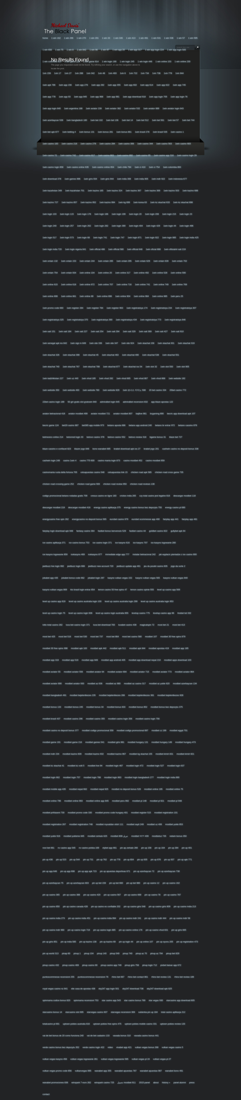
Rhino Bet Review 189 (184, 977)
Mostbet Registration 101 (166, 812)
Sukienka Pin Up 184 (148, 1012)
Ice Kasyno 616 (122, 542)
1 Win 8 (70, 49)
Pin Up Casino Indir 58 (180, 918)
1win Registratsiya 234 (161, 308)
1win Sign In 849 (78, 343)
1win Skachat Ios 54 (132, 366)
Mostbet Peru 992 (120, 801)
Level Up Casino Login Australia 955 (112, 613)
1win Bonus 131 (86, 132)
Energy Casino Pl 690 (175, 507)
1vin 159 (47, 73)
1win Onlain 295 (123, 261)
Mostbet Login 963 (112, 777)
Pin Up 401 (187, 848)
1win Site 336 (95, 343)
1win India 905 (141, 179)
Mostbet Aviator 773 (161, 671)
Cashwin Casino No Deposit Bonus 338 (180, 448)
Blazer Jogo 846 (81, 448)
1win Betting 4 (69, 132)
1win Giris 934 (90, 179)
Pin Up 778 (115, 859)
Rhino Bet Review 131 (161, 977)
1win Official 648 (134, 249)
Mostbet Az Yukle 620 (159, 683)
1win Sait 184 (65, 331)
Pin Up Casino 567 (112, 894)
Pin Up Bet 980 (133, 883)
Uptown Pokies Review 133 (172, 1024)
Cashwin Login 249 (51, 460)
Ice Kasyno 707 (140, 542)
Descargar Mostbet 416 (79, 507)
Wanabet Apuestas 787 (126, 1070)
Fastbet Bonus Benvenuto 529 (112, 531)
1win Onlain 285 (105, 261)
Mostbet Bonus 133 (52, 707)
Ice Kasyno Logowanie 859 (55, 554)
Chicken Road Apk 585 (141, 472)
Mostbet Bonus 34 (94, 707)
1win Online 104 (87, 272)
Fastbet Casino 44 (137, 531)
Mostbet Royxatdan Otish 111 (109, 824)
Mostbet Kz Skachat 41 (53, 765)
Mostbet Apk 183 (79, 648)
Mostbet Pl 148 (139, 801)
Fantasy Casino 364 (85, 531)
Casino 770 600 (87, 460)
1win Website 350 (51, 390)
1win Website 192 (177, 378)
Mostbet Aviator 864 (184, 671)
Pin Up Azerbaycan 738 (169, 871)
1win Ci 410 (140, 167)
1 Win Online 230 (182, 61)
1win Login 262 (84, 225)
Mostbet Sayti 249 (135, 824)
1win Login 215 (169, 214)
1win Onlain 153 (68, 261)
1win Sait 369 (145, 331)
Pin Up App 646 (50, 871)
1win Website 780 (91, 390)
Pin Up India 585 (68, 941)
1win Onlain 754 (50, 272)
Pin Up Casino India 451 (79, 918)
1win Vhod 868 (158, 378)
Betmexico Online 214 (53, 437)
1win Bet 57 (173, 120)
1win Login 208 (152, 214)
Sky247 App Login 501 (108, 988)
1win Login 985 (169, 237)
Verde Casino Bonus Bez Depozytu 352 (61, 1047)
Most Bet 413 (178, 625)
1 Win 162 (56, 38)
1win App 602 (130, 85)
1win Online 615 (50, 284)
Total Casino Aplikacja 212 (173, 1012)
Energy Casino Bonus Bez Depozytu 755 (143, 507)
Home (45, 38)
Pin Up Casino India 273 (54, 918)
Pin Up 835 (142, 859)
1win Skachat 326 (51, 355)
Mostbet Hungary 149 (161, 742)
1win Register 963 (114, 308)
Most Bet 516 (64, 636)
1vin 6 (123, 73)
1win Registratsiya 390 (101, 319)
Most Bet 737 (96, 636)
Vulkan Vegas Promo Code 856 (57, 1070)
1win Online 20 (105, 272)
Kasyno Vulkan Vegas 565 (147, 578)
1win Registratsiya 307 (185, 308)
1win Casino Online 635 (78, 167)
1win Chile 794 (124, 167)
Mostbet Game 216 (73, 742)
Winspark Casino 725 (104, 1082)
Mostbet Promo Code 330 (80, 812)
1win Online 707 (105, 284)
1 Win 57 (181, 38)
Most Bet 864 (112, 636)
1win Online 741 (142, 284)
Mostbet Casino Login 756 (148, 718)
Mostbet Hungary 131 (138, 742)
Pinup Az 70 (141, 953)
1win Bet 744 (188, 120)
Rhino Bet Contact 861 (138, 977)
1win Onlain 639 (160, 261)
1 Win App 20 (118, 49)
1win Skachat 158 (145, 343)
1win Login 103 (49, 214)
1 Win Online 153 (163, 61)
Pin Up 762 (102, 859)
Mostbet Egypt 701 (178, 730)
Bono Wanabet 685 (101, 448)
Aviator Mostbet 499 (77, 413)
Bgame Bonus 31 (158, 437)
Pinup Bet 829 (172, 953)
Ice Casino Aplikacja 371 (54, 542)
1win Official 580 (116, 249)
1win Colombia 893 (172, 167)
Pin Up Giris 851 (50, 941)
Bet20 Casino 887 (70, 425)
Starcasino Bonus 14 (52, 1012)
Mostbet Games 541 (94, 742)
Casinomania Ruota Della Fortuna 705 (60, 472)
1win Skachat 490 (130, 355)
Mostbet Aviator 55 (51, 671)
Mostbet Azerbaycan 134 (185, 683)
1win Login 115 (67, 214)
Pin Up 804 (129, 859)
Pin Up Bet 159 (99, 883)
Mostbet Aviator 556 (73, 671)
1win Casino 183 (50, 143)
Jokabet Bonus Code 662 (73, 578)
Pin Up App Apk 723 (87, 871)
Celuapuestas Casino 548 (92, 472)
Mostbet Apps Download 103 (177, 660)
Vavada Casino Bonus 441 (146, 1035)
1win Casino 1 (177, 132)
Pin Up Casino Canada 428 (75, 906)
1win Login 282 (101, 225)
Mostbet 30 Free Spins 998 (55, 648)
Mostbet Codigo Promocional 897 (132, 730)
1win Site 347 (111, 343)
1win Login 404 (136, 225)
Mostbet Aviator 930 (74, 683)
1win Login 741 (100, 237)
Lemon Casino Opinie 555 (142, 589)
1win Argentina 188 (73, 108)
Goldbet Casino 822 (158, 531)
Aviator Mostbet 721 (100, 413)
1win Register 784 (95, 308)
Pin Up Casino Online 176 (130, 930)
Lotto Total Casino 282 (52, 625)
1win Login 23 (185, 214)
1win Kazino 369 (152, 190)
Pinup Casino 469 (70, 965)
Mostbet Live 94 (95, 765)
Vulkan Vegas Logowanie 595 (114, 1059)
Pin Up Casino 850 (51, 906)
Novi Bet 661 (48, 848)
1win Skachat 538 (150, 355)
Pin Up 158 (146, 848)
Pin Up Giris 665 (178, 930)
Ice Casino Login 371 (102, 542)
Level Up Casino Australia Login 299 (121, 601)
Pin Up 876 (156, 859)
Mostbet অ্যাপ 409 (139, 836)
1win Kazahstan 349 (52, 190)
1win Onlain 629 (142, 261)
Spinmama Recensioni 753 (86, 1000)
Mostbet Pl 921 (157, 801)
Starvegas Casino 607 (97, 1012)
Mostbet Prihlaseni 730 (53, 812)
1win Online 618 (68, 284)
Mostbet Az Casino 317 (135, 683)
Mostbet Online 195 (153, 789)
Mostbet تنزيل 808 (119, 836)
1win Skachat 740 (51, 366)
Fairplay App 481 (189, 519)
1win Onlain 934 (68, 272)
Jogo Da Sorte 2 (178, 566)
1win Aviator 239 (94, 108)
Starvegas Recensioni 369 (123, 1012)
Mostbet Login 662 (51, 777)
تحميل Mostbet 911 (126, 1082)
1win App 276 (81, 85)
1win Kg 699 (124, 202)
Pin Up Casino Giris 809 (159, 906)
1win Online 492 (141, 272)
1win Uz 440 (72, 378)
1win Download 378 (52, 179)
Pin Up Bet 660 (116, 883)
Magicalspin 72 (147, 625)
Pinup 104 (89, 953)
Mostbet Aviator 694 (117, 671)
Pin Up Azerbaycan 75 (53, 883)
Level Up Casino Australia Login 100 (85, 601)
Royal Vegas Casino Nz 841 (55, 988)
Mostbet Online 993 (73, 801)
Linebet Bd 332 (184, 613)
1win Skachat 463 (110, 355)
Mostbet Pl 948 (175, 801)
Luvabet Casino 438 (127, 625)
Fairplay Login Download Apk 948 (58, 531)
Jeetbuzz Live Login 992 (53, 566)
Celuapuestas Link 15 (118, 472)
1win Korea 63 (140, 202)
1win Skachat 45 (90, 355)
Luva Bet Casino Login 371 (78, 625)
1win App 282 (97, 85)
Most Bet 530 (80, 636)
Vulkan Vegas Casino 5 (172, 1047)
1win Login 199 (119, 214)
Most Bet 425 (49, 636)
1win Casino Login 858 (53, 167)
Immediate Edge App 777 (117, 554)
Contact (46, 1094)
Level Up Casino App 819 (54, 601)
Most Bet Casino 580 (132, 636)
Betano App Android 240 (140, 425)
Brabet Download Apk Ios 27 (127, 448)
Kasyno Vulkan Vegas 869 (55, 589)
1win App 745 (179, 85)
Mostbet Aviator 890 (52, 683)
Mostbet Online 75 (174, 789)
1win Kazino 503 (171, 190)
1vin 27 (67, 73)
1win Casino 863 (106, 155)
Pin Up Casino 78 (152, 894)
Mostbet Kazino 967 (116, 754)
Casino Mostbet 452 (132, 460)
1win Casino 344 (145, 143)
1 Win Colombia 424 (52, 61)
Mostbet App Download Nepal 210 (145, 660)
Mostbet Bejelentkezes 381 (141, 695)
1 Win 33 (106, 38)
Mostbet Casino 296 (73, 718)
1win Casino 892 (125, 155)
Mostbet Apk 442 (98, 648)
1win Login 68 (83, 237)
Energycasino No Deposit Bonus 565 (89, 519)
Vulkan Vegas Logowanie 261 (84, 1059)
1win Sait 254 (97, 331)
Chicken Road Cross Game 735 (169, 472)
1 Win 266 (68, 38)
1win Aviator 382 (113, 108)
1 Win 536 (168, 38)
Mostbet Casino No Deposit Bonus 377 (60, 730)
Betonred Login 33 (74, 437)
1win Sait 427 (161, 331)
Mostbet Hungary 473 (185, 742)
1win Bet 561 (158, 120)
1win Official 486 (97, 249)
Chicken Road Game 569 (88, 484)
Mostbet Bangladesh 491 (54, 695)
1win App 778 (49, 96)
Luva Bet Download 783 (104, 625)
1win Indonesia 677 (177, 179)
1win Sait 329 (129, 331)
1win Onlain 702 (179, 261)
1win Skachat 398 (71, 355)
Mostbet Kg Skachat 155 (140, 754)
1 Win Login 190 (109, 61)
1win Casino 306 (126, 143)
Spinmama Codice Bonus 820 (56, 1000)
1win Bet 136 (112, 120)
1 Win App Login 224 (154, 49)
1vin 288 (79, 73)
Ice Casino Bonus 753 (79, 542)
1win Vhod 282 (106, 378)
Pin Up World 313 (50, 953)
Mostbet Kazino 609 (72, 754)
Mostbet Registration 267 (54, 824)
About (156, 1082)
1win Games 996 (72, 179)
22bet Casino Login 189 (53, 402)
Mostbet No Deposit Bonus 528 (126, 789)
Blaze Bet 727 (175, 437)
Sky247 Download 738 (132, 988)
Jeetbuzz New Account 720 (100, 566)
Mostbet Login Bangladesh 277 (139, 777)
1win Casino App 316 (164, 155)
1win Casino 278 (88, 143)
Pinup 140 (101, 953)
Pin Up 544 (74, 859)
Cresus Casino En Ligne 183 (103, 495)
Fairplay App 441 (171, 519)
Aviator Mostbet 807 (122, 413)
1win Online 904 (122, 296)
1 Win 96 (94, 49)
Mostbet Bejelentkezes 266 (112, 695)
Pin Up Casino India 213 (185, 906)
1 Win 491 (143, 38)
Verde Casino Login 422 (93, 1047)
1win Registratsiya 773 (150, 319)
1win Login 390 (119, 225)
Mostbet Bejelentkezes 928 (170, 695)
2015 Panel (144, 1082)
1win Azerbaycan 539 (53, 120)
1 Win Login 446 (145, 61)
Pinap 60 (66, 953)
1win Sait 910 (177, 331)
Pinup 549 (114, 953)
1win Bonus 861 (124, 132)
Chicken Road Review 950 (115, 484)
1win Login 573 (67, 237)
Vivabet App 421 (124, 1047)
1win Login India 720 (52, 249)
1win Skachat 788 (91, 366)
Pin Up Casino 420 (91, 894)
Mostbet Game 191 (52, 742)
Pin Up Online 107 (144, 941)
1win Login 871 (134, 237)
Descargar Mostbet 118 (184, 495)
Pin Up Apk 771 (185, 859)
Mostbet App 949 (90, 660)
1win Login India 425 (188, 237)
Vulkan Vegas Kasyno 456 (55, 1059)
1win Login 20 (135, 214)
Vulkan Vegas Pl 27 (162, 1059)
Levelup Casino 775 (141, 613)
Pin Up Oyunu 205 (164, 941)
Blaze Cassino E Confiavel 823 (57, 448)
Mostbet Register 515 (141, 812)
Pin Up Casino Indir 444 (155, 918)
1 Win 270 (81, 38)
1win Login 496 (186, 225)
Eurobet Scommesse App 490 (146, 519)
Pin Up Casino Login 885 (104, 930)
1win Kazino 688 (190, 190)
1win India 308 (124, 179)
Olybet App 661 (109, 848)
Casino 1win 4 (69, 460)
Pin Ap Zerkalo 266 (129, 848)
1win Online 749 (160, 284)
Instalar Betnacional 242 (144, 554)
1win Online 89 (86, 296)
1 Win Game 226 (72, 61)
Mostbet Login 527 (155, 765)
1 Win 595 (192, 38)
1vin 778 (168, 73)
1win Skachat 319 (186, 343)
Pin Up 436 (48, 859)
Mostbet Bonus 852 (138, 707)
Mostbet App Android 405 (113, 660)
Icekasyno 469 (78, 554)
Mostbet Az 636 (94, 683)
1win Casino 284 (107, 143)
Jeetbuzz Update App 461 (128, 566)
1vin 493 (112, 73)
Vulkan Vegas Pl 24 (141, 1059)
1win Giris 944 (107, 179)
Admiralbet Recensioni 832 (135, 402)
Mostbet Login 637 (175, 765)
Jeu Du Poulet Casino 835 (155, 566)
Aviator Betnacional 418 (54, 413)
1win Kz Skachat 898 (183, 202)
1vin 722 (133, 73)
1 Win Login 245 (127, 61)
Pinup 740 (127, 953)
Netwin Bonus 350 (178, 836)
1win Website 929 (111, 390)
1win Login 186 (101, 214)
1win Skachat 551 (170, 355)
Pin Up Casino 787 (172, 894)
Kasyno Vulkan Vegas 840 (175, 578)
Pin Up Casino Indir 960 (53, 930)
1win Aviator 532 (132, 108)
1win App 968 (96, 96)
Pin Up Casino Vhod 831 (157, 930)
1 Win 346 (118, 38)
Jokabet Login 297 (96, 578)
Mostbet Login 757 (71, 777)
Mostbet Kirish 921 (185, 754)
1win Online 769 (179, 284)
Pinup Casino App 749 (111, 965)
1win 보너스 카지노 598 (134, 390)
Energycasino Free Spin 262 (56, 519)
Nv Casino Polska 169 (89, 848)
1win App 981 (112, 96)
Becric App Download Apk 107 (181, 413)
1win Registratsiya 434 (126, 319)
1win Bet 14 (127, 120)
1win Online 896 (104, 296)
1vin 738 (156, 73)
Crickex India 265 (128, 495)
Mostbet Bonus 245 (73, 707)
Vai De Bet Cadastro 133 (98, 1035)
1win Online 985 (159, 296)
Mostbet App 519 (70, 660)
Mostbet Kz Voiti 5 (75, 765)
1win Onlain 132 (50, 261)
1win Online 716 (123, 284)
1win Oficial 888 (153, 249)
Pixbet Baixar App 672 (170, 965)
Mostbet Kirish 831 (164, 754)
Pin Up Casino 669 (132, 894)
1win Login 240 (49, 225)
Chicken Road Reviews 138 (142, 484)
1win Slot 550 (166, 366)
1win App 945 (80, 96)
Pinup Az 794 (156, 953)
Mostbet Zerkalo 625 (97, 836)
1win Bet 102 (96, 120)
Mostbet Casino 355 (95, 718)
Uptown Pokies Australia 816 (76, 1024)
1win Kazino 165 (95, 190)
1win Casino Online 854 (103, 167)
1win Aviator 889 (151, 108)
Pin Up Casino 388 (71, 894)
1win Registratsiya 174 (136, 308)
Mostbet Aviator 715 (139, 671)
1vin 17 (57, 73)
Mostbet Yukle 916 (51, 836)
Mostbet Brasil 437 (51, 718)
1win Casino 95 (143, 155)
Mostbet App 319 (51, 660)
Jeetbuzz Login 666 (76, 566)
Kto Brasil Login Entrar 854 (82, 589)
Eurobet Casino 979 (119, 519)
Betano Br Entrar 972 (165, 425)
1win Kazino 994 (107, 202)
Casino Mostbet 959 (155, 460)
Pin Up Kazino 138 (87, 941)
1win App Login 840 (52, 108)
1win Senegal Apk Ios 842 (55, 343)
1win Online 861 (68, 296)
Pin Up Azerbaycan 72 (143, 871)
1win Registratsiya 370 (77, 319)
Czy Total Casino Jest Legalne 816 (154, 495)
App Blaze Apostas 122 (162, 402)
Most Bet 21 (163, 625)
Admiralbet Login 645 (109, 402)
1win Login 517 (49, 237)
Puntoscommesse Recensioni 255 (58, 977)
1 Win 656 (47, 49)
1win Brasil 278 (142, 132)
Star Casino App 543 (111, 1000)
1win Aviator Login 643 (173, 108)
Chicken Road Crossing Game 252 (58, 484)
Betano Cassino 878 (187, 425)
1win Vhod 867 (141, 378)
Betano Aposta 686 (116, 425)
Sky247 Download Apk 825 (159, 988)
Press (191, 1082)
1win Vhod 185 (89, 378)
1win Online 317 (122, 272)
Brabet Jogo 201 (151, 448)
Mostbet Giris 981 (116, 742)
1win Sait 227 (81, 331)
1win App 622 (162, 85)
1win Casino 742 (68, 155)
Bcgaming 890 (157, 413)
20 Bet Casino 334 (157, 390)
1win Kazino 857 (69, 202)
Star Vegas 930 (156, 1000)
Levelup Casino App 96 (163, 613)
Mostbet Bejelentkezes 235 (83, 695)
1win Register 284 (75, 308)
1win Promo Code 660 (53, 308)
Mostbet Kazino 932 (94, 754)
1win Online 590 (178, 272)
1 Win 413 (130, 38)
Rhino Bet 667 (118, 977)
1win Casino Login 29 (186, 155)
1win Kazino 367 (133, 190)
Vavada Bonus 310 (122, 1035)
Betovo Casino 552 (116, 437)
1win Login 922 (152, 237)
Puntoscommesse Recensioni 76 (93, 977)
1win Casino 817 (87, 155)
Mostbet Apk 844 (137, 648)
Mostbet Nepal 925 (99, 789)
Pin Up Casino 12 (151, 883)
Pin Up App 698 (67, 871)
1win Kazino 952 (88, 202)
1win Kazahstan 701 (74, 190)
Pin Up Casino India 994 (105, 918)
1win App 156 (65, 85)
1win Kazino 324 (114, 190)
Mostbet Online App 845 (97, 801)
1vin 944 (179, 73)
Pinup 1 (77, 953)
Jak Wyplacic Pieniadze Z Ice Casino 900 (178, 554)
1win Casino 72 (50, 155)
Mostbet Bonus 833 (116, 707)
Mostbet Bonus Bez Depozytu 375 (167, 707)
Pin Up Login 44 (126, 941)
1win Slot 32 (151, 366)
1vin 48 (101, 73)
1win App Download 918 (134, 96)
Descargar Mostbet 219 (54, 507)
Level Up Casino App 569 (168, 589)
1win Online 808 (50, 296)
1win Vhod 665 (123, 378)
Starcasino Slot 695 (74, 1012)
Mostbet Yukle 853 (174, 824)
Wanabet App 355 (103, 1070)
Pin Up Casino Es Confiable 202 (105, 906)
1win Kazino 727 (50, 202)
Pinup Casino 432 (51, 965)
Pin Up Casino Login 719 (79, 930)
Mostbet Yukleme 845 (74, 836)
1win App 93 (64, 96)
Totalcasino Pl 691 (51, 1024)
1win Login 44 (169, 225)
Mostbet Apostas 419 (159, 648)
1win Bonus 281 (105, 132)
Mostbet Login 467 (114, 765)
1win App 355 (114, 85)
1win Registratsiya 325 (53, 319)
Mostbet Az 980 (113, 683)
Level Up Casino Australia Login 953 (157, 601)
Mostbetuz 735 (159, 836)
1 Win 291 (94, 38)
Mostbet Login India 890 (168, 777)
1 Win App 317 (135, 49)
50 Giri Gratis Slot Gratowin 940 (82, 402)
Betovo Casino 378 (95, 437)
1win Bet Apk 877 (51, 132)
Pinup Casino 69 (89, 965)
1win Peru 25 (177, 296)
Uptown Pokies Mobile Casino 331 (141, 1024)
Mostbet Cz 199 (158, 730)
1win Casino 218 (69, 143)
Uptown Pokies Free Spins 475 (107, 1024)
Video (110, 1047)
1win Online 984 (141, 296)
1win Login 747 (117, 237)
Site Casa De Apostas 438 (83, 988)
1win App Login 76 (179, 96)
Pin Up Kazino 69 (108, 941)
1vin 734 (145, 73)
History (166, 1082)
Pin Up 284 (173, 848)
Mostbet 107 (151, 636)
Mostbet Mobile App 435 (54, 789)
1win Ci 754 (154, 167)
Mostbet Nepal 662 (78, 789)
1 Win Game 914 (91, 61)
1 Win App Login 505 (176, 49)
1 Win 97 (105, 49)
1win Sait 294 (113, 331)
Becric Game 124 (51, 425)
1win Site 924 (127, 343)
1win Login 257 (67, 225)
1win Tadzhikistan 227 (53, 378)
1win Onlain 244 (87, 261)
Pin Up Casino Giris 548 (134, 906)
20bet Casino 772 (178, 390)
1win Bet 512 (142, 120)
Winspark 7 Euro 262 (81, 1082)
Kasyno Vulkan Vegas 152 (120, 578)
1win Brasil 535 (160, 132)
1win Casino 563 (164, 143)
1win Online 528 (159, 272)
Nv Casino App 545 (66, 848)
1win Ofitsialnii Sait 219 (175, 249)
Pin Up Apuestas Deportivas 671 (115, 871)
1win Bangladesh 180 (76, 120)
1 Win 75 (59, 49)
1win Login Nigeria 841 (75, 249)
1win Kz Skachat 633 (160, 202)
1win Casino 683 (183, 143)
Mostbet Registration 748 (80, 824)
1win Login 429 (153, 225)
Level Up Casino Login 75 (54, 613)
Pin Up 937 (169, 859)
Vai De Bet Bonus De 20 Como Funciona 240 (63, 1035)
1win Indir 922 (158, 179)
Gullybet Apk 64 (178, 531)
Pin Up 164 (160, 848)
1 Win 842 (81, 49)
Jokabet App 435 (50, 578)
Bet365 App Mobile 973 (93, 425)
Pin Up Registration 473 (187, 941)
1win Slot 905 (182, 366)
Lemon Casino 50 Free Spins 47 (112, 589)
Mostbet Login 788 (92, 777)
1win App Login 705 (158, 96)
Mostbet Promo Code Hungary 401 (111, 812)
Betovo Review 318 (137, 437)
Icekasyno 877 (95, 554)
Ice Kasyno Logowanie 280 (163, 542)
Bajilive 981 (141, 413)
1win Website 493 (71, 390)
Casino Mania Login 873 (109, 460)
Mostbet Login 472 (134, 765)
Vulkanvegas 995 (83, 1070)
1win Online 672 (87, 284)
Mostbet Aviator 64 (95, 671)
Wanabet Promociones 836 (55, 1082)
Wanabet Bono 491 (174, 1070)
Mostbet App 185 (180, 648)
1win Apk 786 (49, 85)
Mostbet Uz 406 (154, 824)
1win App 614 (146, 85)
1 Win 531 (156, 38)
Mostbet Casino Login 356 (120, 718)
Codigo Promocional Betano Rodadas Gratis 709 (65, 495)
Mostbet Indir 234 (51, 754)
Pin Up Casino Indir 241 (130, 918)
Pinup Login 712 (149, 965)
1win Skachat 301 (165, 343)
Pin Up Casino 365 (51, 894)
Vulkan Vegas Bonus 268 (146, 1047)
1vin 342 (90, 73)
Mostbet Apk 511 (118, 648)
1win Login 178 (84, 214)
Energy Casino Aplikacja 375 (107, 507)
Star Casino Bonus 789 (134, 1000)
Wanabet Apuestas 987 (151, 1070)
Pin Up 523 (61, 859)
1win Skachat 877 (111, 366)
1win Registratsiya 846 (175, 319)
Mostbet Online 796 (52, 801)
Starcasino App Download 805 (180, 1000)
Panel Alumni (180, 1082)
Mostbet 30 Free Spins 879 (172, 636)
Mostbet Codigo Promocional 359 (97, 730)
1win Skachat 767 (71, 366)
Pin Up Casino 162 (171, 883)
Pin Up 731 (88, 859)
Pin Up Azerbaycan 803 (78, 883)
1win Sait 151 (49, 331)
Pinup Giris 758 (132, 965)
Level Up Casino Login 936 (80, 613)
